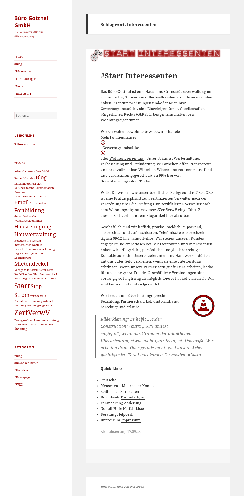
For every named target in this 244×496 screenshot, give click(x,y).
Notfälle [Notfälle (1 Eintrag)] (33, 274)
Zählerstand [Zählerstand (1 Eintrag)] (45, 324)
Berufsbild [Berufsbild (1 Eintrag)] (42, 171)
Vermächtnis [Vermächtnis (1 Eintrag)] (38, 296)
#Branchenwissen (26, 363)
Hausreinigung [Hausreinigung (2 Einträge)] (32, 226)
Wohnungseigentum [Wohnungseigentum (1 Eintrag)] (39, 305)
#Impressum (22, 94)
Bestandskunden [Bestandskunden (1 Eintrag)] (24, 178)
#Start (18, 57)
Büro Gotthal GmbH (31, 21)
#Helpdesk (21, 370)
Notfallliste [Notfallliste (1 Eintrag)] (21, 274)
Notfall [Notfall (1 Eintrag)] (34, 270)
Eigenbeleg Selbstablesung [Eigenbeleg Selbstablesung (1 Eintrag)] (30, 196)
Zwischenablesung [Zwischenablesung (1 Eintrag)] (25, 324)
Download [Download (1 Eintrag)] (20, 192)
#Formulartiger (25, 79)
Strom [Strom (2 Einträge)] (22, 294)
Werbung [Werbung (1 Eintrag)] (20, 305)
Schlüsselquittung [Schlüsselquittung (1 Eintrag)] (45, 278)
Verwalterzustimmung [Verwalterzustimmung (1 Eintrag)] (28, 301)
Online (24, 144)
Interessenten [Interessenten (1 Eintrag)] (22, 245)
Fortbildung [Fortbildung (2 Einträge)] (29, 210)
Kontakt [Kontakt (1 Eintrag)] (37, 245)
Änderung (132, 402)
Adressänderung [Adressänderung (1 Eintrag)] (24, 171)
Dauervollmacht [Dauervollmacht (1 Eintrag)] (24, 188)
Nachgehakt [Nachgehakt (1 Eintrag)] (21, 270)
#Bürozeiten (22, 71)
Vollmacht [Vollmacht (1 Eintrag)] (49, 301)
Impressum (131, 420)
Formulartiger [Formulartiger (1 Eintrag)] (38, 203)
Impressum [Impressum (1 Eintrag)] (34, 240)
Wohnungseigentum (126, 158)
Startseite (108, 379)
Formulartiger (133, 397)
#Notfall (19, 86)
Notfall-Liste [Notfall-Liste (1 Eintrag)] (45, 270)
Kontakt (149, 385)
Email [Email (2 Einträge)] (21, 202)
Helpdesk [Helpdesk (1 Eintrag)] (20, 240)
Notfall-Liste (133, 408)
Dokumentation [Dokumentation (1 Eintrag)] (44, 188)
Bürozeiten (129, 391)
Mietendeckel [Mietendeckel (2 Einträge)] (31, 263)
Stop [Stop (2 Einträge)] (36, 286)
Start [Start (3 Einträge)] (22, 285)
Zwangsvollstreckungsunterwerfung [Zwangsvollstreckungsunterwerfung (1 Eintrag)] (36, 320)
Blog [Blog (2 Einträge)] (41, 177)
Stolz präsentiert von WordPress (122, 487)
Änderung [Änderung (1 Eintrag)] (20, 329)
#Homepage (22, 377)
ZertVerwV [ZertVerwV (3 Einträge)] (32, 312)
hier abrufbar (177, 215)
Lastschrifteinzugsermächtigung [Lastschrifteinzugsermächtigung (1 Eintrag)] (34, 249)
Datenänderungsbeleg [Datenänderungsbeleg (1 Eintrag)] (28, 183)
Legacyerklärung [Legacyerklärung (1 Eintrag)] (34, 253)
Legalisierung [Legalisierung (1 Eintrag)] (22, 257)
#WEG (18, 384)
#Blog (18, 64)
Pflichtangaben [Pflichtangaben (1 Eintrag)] (23, 278)
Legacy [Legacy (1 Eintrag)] (18, 253)
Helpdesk (125, 414)
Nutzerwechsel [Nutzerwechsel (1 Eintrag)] (48, 274)
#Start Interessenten (139, 76)
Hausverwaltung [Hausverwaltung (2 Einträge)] (35, 234)
